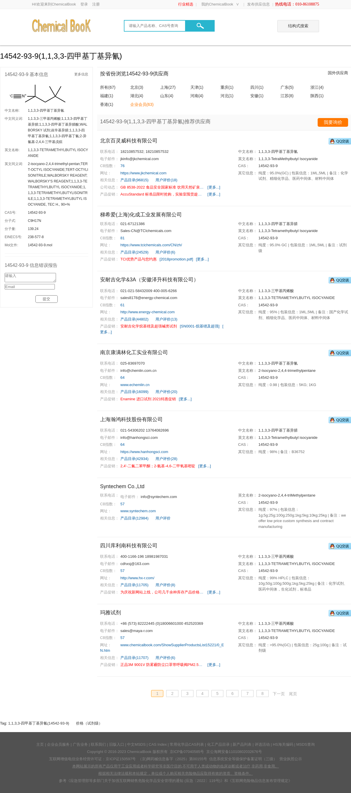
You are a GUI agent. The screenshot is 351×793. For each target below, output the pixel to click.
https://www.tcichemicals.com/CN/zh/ (151, 245)
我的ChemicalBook (217, 4)
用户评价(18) (166, 180)
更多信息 (81, 74)
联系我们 (98, 744)
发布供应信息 (258, 4)
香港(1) (106, 104)
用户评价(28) (166, 459)
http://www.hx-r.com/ (137, 578)
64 (122, 377)
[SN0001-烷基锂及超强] (200, 326)
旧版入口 (116, 744)
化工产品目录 (218, 744)
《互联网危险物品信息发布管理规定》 (260, 780)
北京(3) (136, 87)
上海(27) (168, 87)
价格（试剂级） (89, 723)
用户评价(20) (166, 392)
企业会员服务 (58, 744)
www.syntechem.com (138, 511)
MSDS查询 (305, 744)
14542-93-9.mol (40, 245)
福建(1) (106, 95)
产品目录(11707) (134, 658)
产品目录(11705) (134, 585)
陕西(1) (316, 95)
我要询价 (333, 122)
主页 (40, 744)
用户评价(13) (166, 319)
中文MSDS (136, 744)
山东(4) (166, 95)
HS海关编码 (283, 744)
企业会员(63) (142, 104)
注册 (96, 4)
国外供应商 (338, 72)
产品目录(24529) (134, 252)
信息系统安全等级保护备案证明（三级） (243, 759)
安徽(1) (256, 95)
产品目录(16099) (134, 392)
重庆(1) (227, 87)
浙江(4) (316, 87)
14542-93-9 (37, 213)
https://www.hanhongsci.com (144, 452)
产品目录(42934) (134, 459)
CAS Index (158, 744)
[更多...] (213, 187)
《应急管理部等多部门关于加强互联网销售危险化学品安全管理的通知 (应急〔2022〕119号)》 (145, 780)
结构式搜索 (298, 25)
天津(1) (196, 87)
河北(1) (227, 95)
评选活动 (262, 744)
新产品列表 (242, 744)
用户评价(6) (165, 252)
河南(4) (196, 95)
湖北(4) (136, 95)
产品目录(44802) (134, 319)
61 (122, 305)
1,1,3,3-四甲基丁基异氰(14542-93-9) (38, 723)
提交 (46, 300)
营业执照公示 (290, 759)
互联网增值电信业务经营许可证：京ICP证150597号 (92, 759)
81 (122, 238)
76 (122, 166)
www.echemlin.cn (134, 385)
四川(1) (256, 87)
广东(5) (287, 87)
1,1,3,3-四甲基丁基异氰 (46, 110)
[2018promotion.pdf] (176, 259)
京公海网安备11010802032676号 (234, 751)
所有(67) (107, 87)
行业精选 (185, 4)
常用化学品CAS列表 (187, 744)
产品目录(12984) (134, 518)
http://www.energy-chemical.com (147, 312)
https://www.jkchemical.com (143, 173)
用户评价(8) (165, 585)
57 (122, 504)
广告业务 (80, 744)
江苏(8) (287, 95)
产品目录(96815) (134, 180)
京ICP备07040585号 (187, 751)
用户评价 (163, 518)
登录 (84, 4)
